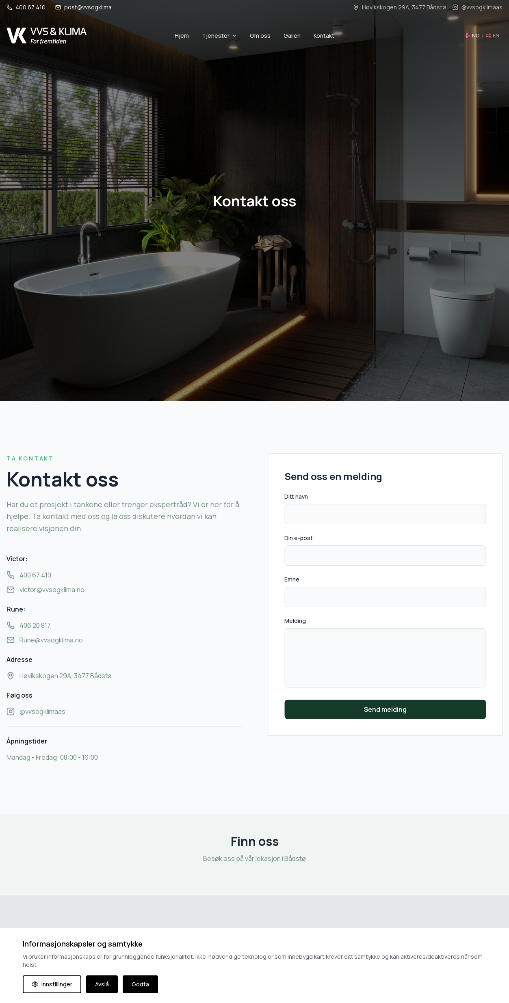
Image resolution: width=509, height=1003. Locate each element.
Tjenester (219, 35)
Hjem (182, 35)
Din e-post (300, 538)
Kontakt (324, 35)
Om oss (260, 35)
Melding (297, 621)
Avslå (102, 984)
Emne (293, 579)
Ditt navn (298, 496)
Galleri (292, 35)
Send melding (387, 709)
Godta (140, 984)
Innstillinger (52, 984)
